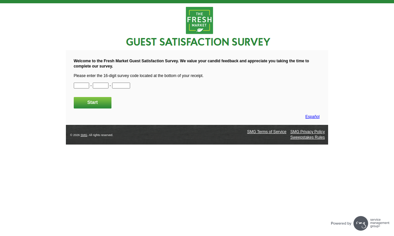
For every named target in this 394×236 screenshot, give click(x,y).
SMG (84, 135)
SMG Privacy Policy (307, 131)
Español (312, 116)
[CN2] (100, 85)
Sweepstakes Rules (307, 137)
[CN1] (81, 85)
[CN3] (121, 85)
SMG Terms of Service (266, 131)
